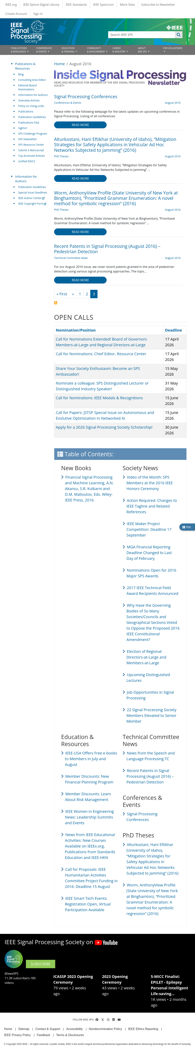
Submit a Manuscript (31, 150)
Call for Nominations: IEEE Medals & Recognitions (99, 397)
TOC (186, 527)
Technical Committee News (71, 258)
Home (59, 63)
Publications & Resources (25, 66)
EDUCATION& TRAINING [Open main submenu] (68, 50)
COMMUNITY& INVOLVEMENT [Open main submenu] (96, 50)
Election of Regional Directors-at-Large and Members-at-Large (146, 657)
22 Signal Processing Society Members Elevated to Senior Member (151, 715)
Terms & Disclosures (70, 1035)
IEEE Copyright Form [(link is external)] (32, 203)
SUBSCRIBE (40, 963)
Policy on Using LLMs (31, 106)
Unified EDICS (26, 161)
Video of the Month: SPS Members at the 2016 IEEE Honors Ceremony (149, 483)
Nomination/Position (76, 330)
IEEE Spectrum (103, 4)
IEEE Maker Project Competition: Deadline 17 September (148, 529)
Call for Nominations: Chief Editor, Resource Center (101, 353)
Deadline (173, 330)
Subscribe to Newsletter (158, 4)
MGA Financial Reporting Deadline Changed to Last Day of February (149, 552)
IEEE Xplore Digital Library (41, 4)
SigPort (22, 128)
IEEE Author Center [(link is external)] (31, 198)
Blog (21, 74)
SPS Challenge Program (32, 133)
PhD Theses (61, 156)
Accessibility (74, 1029)
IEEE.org (11, 4)
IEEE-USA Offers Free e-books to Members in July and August (91, 758)
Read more (80, 125)
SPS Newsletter (27, 139)
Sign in (38, 14)
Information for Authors (33, 95)
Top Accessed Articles (31, 155)
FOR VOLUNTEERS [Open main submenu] (172, 48)
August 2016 (173, 102)
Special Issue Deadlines (32, 192)
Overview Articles (29, 100)
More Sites (127, 4)
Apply (178, 34)
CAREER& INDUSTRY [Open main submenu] (119, 50)
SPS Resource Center (31, 144)
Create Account (16, 14)
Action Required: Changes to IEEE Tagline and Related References (151, 506)
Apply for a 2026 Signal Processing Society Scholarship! (104, 427)
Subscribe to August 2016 (55, 302)
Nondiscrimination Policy (105, 1029)
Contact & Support (47, 1029)
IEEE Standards (76, 4)
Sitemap (23, 1029)
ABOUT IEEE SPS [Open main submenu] (142, 50)
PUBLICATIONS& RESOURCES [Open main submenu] (19, 50)
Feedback (43, 1035)
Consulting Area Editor (32, 80)
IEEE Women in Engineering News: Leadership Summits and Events (89, 817)
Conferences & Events (67, 102)
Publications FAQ (28, 122)
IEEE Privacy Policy (17, 1035)
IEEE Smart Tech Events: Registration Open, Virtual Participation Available (87, 904)
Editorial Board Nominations (27, 87)
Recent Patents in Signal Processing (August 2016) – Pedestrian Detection (150, 776)
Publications (25, 111)
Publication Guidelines (32, 117)
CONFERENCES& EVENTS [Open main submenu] (44, 50)
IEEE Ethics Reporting (143, 1029)
